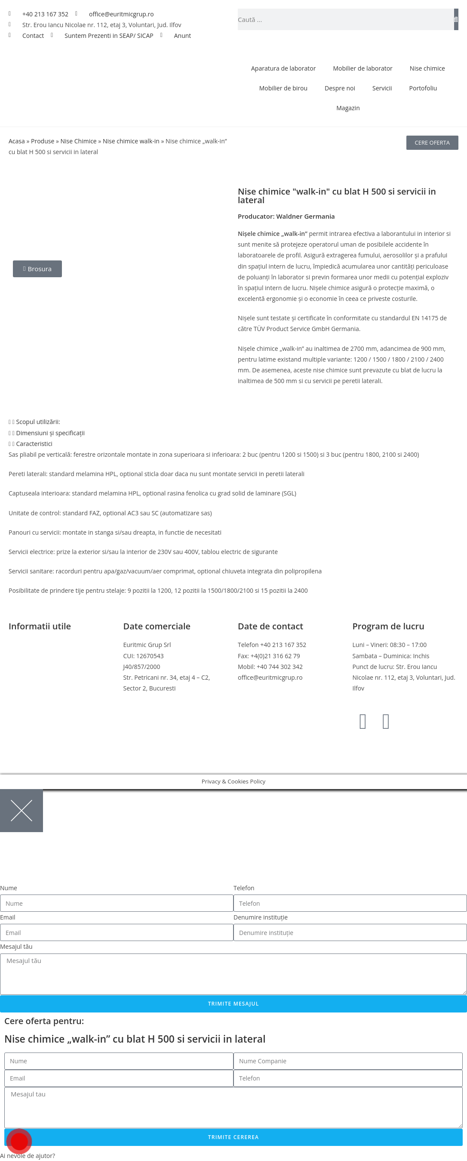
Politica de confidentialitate (47, 656)
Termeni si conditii (34, 645)
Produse (42, 141)
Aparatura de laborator (283, 68)
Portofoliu (423, 88)
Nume (8, 888)
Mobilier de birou (283, 88)
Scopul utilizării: (38, 422)
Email (7, 917)
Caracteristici (34, 444)
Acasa (17, 141)
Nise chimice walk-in (131, 141)
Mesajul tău (16, 946)
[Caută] (456, 19)
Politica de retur (31, 677)
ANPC (17, 699)
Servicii (382, 88)
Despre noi (340, 88)
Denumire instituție (261, 917)
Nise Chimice (78, 141)
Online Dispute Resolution (45, 688)
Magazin (347, 108)
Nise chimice (427, 68)
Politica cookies (30, 667)
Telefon (244, 888)
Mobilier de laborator (362, 68)
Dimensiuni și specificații (50, 433)
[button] (233, 421)
